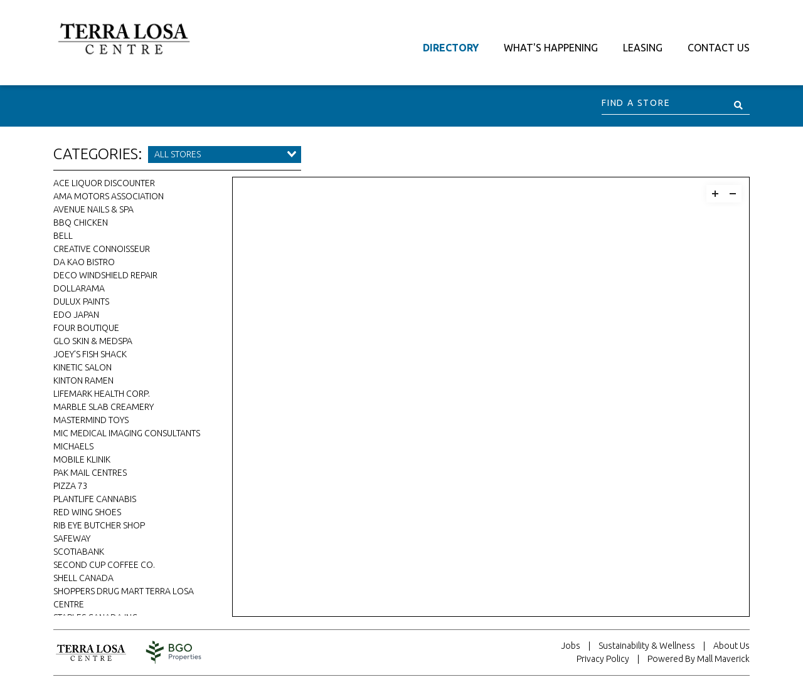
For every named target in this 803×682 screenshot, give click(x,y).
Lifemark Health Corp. (101, 394)
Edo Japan (76, 315)
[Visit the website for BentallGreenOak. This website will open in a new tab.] (173, 652)
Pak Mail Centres (90, 473)
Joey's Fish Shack (90, 354)
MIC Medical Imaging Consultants (126, 433)
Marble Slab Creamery (103, 407)
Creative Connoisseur (101, 249)
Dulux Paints (81, 301)
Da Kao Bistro (84, 262)
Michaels (73, 446)
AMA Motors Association (108, 196)
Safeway (71, 538)
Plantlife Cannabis (94, 499)
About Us (731, 646)
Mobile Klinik (81, 459)
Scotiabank (78, 552)
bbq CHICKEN (80, 223)
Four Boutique (86, 328)
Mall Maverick (723, 659)
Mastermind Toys (91, 420)
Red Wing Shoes (87, 512)
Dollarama (79, 288)
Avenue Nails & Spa (93, 209)
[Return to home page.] (97, 652)
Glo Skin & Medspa (92, 341)
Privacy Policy (603, 659)
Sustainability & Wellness (646, 646)
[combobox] (224, 154)
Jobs (570, 646)
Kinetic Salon (82, 367)
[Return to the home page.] (123, 38)
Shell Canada (83, 578)
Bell (63, 236)
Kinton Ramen (83, 380)
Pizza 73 (70, 486)
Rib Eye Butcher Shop (99, 525)
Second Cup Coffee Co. (104, 565)
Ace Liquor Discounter (104, 183)
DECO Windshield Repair (105, 275)
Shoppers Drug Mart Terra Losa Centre (123, 597)
